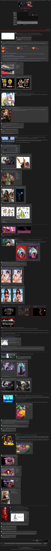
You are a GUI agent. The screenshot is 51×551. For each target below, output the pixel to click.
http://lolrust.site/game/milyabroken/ (9, 337)
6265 (30, 38)
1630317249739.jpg (21, 405)
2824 (30, 443)
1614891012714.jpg (15, 513)
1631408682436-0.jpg (6, 380)
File (17, 21)
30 (40, 544)
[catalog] (25, 10)
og (11, 0)
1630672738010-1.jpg (33, 245)
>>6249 (41, 240)
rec (21, 0)
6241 (31, 404)
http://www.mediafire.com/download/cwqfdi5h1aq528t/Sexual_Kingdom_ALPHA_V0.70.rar (32, 242)
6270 (15, 347)
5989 (15, 523)
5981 (38, 396)
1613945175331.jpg (6, 507)
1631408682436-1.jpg (21, 380)
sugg (18, 0)
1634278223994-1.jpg (21, 77)
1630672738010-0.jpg (21, 245)
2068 (33, 435)
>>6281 (3, 222)
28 (37, 544)
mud (36, 0)
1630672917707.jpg (6, 490)
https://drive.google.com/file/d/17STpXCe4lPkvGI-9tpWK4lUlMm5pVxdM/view (14, 56)
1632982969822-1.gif (20, 188)
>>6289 (3, 131)
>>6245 (3, 430)
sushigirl (43, 0)
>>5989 (3, 528)
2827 (15, 467)
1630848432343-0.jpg (6, 269)
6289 (15, 124)
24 (32, 544)
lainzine (46, 0)
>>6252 (3, 221)
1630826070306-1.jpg (21, 156)
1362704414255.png (6, 434)
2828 (16, 478)
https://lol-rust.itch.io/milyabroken (7, 350)
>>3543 (18, 260)
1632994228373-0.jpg (6, 206)
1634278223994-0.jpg (6, 77)
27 (36, 544)
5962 (24, 508)
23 (31, 544)
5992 (15, 532)
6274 (15, 171)
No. (29, 38)
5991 (15, 527)
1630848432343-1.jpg (17, 269)
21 (28, 544)
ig (12, 0)
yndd (2, 0)
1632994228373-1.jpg (21, 206)
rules (25, 0)
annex (31, 0)
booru (40, 0)
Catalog (45, 544)
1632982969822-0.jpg (6, 188)
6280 (16, 234)
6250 (15, 489)
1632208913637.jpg (6, 172)
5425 (30, 357)
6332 (15, 76)
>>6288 (3, 127)
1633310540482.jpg (6, 92)
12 (16, 544)
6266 (15, 42)
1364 (30, 354)
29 (39, 544)
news (24, 0)
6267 (27, 46)
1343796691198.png (6, 353)
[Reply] (18, 234)
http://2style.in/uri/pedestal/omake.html (35, 61)
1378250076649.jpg (6, 468)
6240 (15, 536)
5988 (25, 512)
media (10, 0)
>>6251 (3, 284)
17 (23, 544)
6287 (15, 63)
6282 (15, 205)
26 (35, 544)
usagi (38, 0)
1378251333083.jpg (6, 479)
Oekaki (20, 21)
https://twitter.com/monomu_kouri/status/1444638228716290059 (12, 128)
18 (24, 544)
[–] (0, 92)
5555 (15, 338)
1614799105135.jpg (6, 395)
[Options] (49, 0)
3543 (37, 240)
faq (27, 0)
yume (5, 0)
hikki (20, 0)
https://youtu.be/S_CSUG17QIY (20, 400)
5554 (20, 328)
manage (34, 0)
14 (19, 544)
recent (29, 0)
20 (27, 544)
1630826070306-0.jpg (6, 156)
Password (40, 541)
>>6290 (18, 124)
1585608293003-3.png (6, 317)
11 (15, 544)
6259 (15, 429)
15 (20, 544)
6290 (15, 130)
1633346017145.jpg (6, 64)
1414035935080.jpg (6, 239)
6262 (15, 379)
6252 (15, 155)
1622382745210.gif (6, 147)
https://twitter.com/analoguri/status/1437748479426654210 (15, 57)
